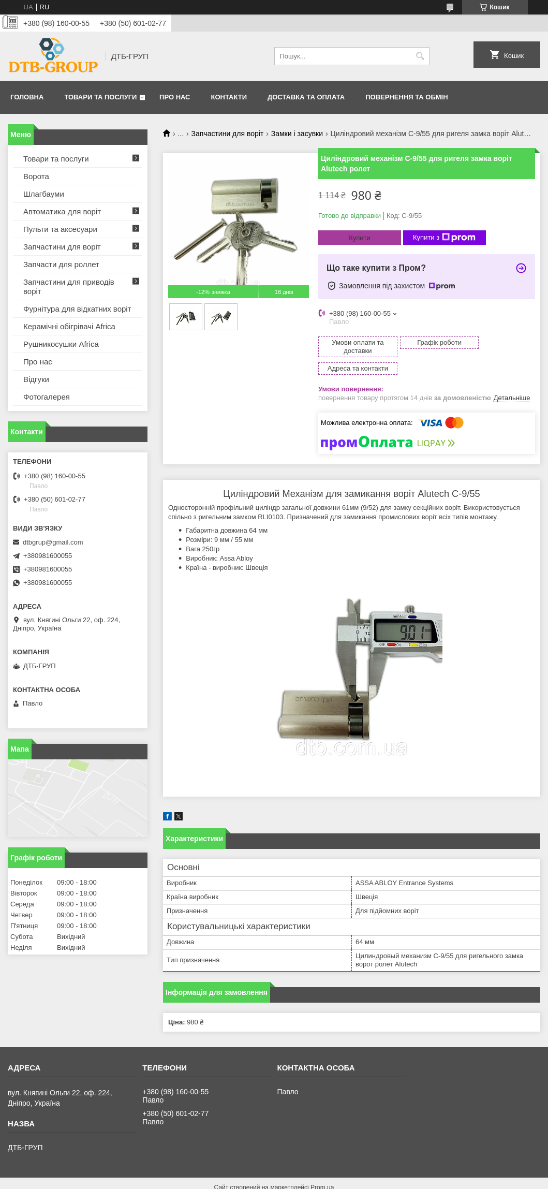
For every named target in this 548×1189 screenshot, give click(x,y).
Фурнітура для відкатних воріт (77, 308)
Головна (26, 97)
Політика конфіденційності (331, 1179)
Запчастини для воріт (227, 133)
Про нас (174, 97)
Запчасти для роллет (61, 264)
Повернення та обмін (406, 97)
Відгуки (36, 379)
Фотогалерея (46, 396)
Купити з (444, 237)
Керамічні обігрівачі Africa (69, 326)
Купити (360, 238)
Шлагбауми (43, 193)
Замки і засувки (297, 133)
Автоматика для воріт (62, 211)
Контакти (229, 97)
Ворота (36, 176)
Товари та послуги (100, 97)
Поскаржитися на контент (250, 1179)
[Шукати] (420, 56)
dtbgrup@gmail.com (53, 542)
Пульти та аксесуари (60, 229)
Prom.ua (322, 1169)
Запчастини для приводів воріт (68, 286)
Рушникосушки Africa (61, 344)
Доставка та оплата (306, 97)
